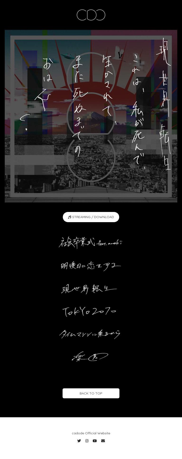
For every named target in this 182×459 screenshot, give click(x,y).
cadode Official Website (91, 433)
